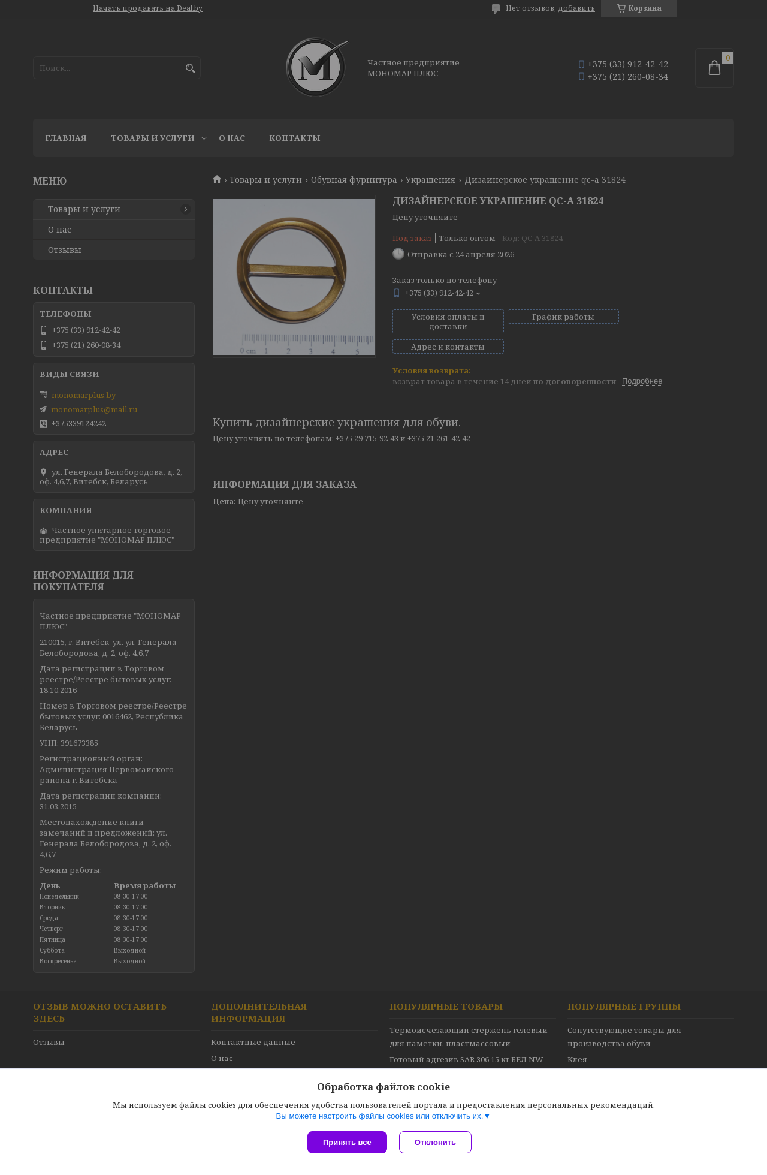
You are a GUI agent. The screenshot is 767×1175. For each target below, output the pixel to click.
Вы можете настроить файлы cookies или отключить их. (379, 1115)
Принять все (347, 1142)
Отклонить (435, 1142)
